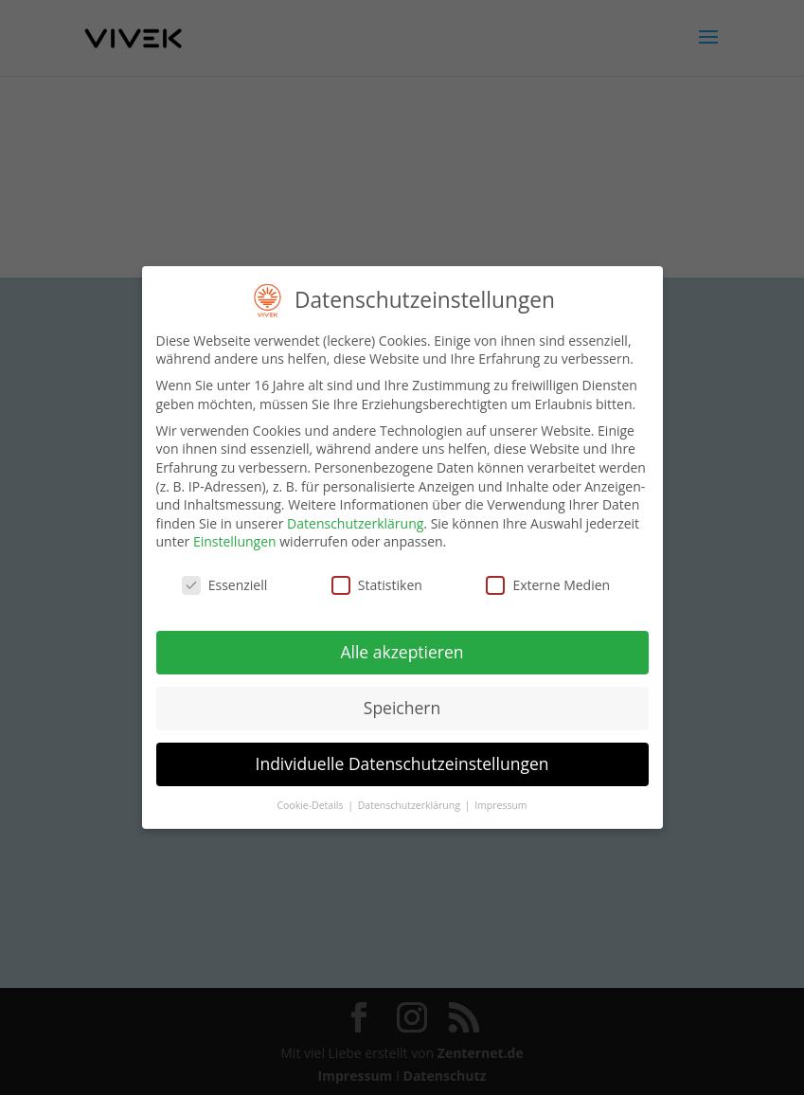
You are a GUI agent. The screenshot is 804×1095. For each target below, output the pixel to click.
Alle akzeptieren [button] (401, 646)
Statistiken (376, 579)
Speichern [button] (402, 702)
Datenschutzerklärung (355, 518)
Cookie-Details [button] (311, 799)
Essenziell (225, 579)
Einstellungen (235, 536)
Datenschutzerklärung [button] (410, 799)
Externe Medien (548, 579)
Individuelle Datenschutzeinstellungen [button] (402, 757)
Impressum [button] (500, 799)
